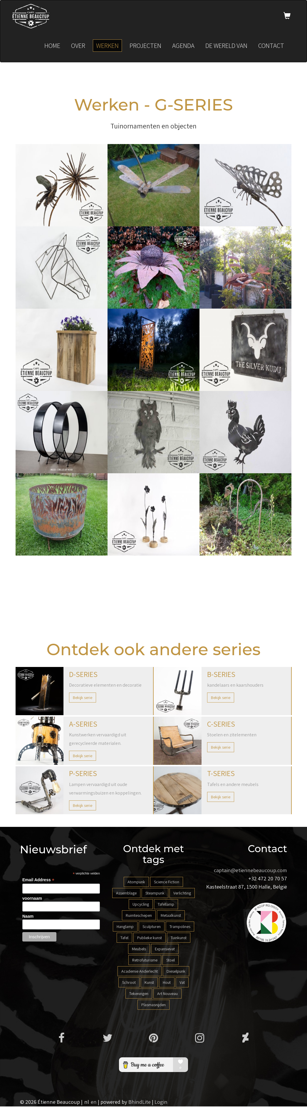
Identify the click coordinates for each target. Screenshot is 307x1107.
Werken (107, 46)
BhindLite (139, 1102)
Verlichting (182, 893)
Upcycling (140, 904)
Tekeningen (138, 993)
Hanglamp (125, 926)
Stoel (170, 960)
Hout (167, 982)
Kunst (149, 982)
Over (78, 46)
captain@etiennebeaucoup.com (250, 870)
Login (161, 1102)
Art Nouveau (167, 993)
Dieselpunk (176, 971)
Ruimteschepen (139, 915)
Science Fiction (166, 882)
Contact (271, 46)
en (94, 1102)
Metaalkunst (171, 915)
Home (52, 46)
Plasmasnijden (153, 1005)
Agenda (183, 46)
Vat (182, 982)
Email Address (38, 880)
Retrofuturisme (144, 960)
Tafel (124, 938)
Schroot (129, 982)
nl (86, 1102)
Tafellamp (166, 904)
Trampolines (180, 926)
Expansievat (165, 949)
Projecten (145, 46)
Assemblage (126, 893)
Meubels (139, 949)
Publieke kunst (149, 938)
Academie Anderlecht (139, 971)
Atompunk (136, 882)
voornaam (32, 899)
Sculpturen (151, 926)
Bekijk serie (82, 698)
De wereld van (226, 46)
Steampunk (155, 893)
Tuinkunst (179, 938)
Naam (27, 916)
